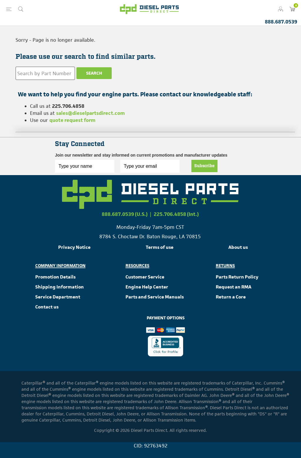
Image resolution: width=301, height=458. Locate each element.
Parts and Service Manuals (155, 297)
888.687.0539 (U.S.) (125, 214)
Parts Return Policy (237, 277)
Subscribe (204, 166)
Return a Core (231, 297)
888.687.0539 (281, 22)
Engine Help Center (147, 287)
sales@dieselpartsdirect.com (90, 113)
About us (238, 247)
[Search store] (45, 73)
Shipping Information (59, 287)
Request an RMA (233, 287)
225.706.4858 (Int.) (176, 214)
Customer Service (145, 277)
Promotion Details (55, 277)
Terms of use (159, 247)
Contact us (46, 307)
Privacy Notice (74, 247)
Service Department (57, 297)
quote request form (72, 120)
